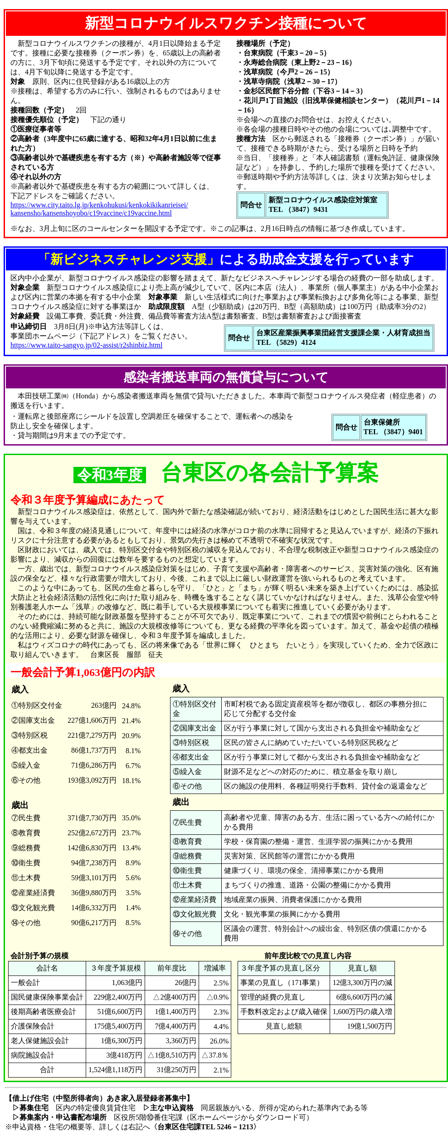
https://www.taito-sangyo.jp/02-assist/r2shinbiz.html (86, 345)
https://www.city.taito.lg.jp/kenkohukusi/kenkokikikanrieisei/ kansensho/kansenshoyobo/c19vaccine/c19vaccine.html (99, 209)
